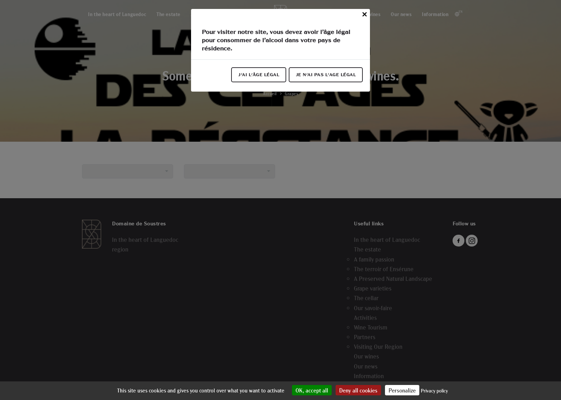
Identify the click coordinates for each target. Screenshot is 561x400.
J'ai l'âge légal (258, 75)
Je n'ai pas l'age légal (326, 75)
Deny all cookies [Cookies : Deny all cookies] (358, 390)
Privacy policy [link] (434, 390)
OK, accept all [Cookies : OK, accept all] (312, 390)
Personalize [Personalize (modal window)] (402, 390)
